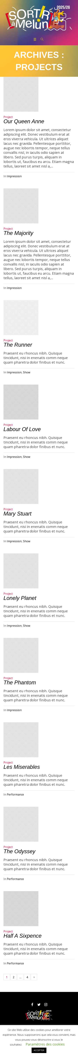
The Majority (18, 233)
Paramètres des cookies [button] (45, 1044)
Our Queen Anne (23, 121)
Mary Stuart (17, 514)
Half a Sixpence (22, 936)
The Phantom (19, 682)
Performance (15, 794)
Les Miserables (21, 767)
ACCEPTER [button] (39, 1050)
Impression (14, 176)
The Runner (17, 345)
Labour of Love (22, 429)
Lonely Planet (19, 598)
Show (26, 372)
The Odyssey (19, 851)
